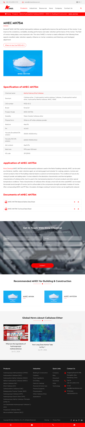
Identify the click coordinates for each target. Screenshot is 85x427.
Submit (42, 264)
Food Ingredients (38, 378)
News (51, 8)
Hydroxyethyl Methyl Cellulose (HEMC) (15, 378)
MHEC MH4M (28, 295)
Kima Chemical (8, 169)
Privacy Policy (56, 420)
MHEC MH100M (70, 295)
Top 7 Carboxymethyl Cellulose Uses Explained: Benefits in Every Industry (69, 346)
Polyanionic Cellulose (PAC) (11, 410)
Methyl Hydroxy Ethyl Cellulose (33, 94)
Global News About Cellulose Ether (42, 318)
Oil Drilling (36, 380)
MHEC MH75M (73, 14)
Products (23, 8)
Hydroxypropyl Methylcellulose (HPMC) (15, 373)
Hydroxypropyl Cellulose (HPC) (13, 394)
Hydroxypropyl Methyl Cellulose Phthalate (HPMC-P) (16, 400)
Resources (43, 8)
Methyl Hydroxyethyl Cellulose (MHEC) (32, 14)
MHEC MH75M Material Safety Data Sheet (20, 202)
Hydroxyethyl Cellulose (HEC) (12, 375)
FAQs (54, 383)
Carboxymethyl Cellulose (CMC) (13, 388)
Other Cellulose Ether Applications (40, 395)
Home (9, 14)
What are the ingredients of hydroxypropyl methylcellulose (16, 345)
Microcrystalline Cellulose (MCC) (13, 412)
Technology (56, 386)
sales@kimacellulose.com (32, 2)
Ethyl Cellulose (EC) (9, 386)
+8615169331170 (72, 393)
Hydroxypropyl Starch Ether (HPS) (14, 396)
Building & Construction (40, 373)
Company (58, 8)
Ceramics (36, 375)
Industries (33, 8)
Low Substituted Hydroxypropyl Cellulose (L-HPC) (17, 405)
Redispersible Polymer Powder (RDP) (14, 391)
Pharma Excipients (38, 388)
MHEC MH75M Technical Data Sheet (18, 209)
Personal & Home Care (40, 386)
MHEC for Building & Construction (56, 14)
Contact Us (68, 8)
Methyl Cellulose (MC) (10, 383)
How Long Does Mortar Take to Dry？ (42, 345)
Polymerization (37, 391)
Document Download (56, 379)
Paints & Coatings (38, 383)
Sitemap (46, 420)
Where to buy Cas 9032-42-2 (14, 45)
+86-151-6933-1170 (12, 2)
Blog (54, 375)
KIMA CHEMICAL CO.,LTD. (17, 420)
